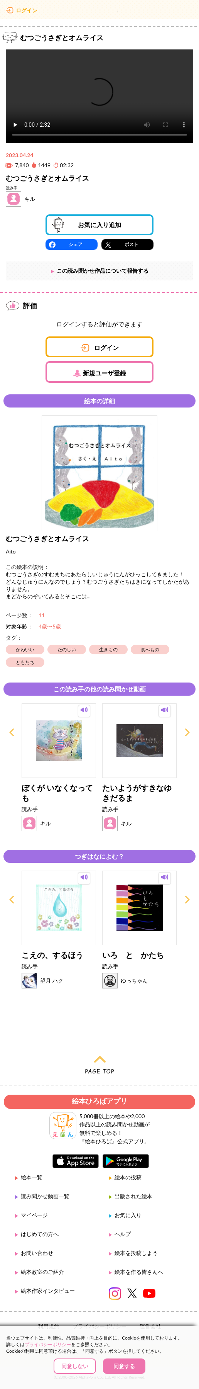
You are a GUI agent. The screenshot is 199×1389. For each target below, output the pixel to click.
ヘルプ (123, 1234)
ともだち (25, 662)
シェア (76, 244)
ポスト (131, 244)
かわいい (25, 649)
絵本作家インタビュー (48, 1290)
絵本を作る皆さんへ (139, 1271)
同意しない (74, 1366)
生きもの (108, 649)
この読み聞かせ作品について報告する (102, 270)
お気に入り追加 (99, 224)
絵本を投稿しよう (136, 1253)
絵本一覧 (31, 1177)
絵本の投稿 (128, 1177)
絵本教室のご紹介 (42, 1271)
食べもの (150, 649)
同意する (124, 1366)
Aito (11, 551)
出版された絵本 (133, 1196)
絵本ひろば (99, 11)
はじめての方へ (40, 1234)
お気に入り (128, 1215)
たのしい (66, 649)
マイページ (34, 1215)
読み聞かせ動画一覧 (45, 1196)
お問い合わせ (37, 1253)
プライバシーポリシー (48, 1344)
